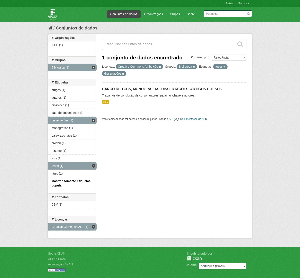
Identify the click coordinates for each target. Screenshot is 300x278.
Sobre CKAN (57, 253)
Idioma (192, 265)
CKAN (194, 258)
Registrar (244, 3)
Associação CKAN (60, 264)
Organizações (153, 14)
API (171, 119)
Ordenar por (200, 57)
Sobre (191, 14)
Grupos (175, 14)
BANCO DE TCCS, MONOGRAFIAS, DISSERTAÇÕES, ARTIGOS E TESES (162, 89)
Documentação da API (193, 119)
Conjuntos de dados (123, 14)
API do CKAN (57, 259)
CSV (105, 101)
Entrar (229, 3)
